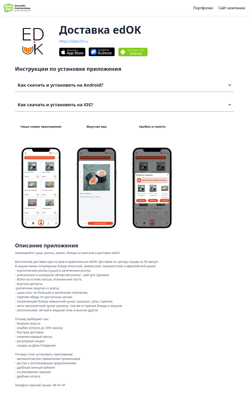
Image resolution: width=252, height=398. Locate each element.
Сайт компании (231, 8)
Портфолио (203, 8)
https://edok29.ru (73, 41)
